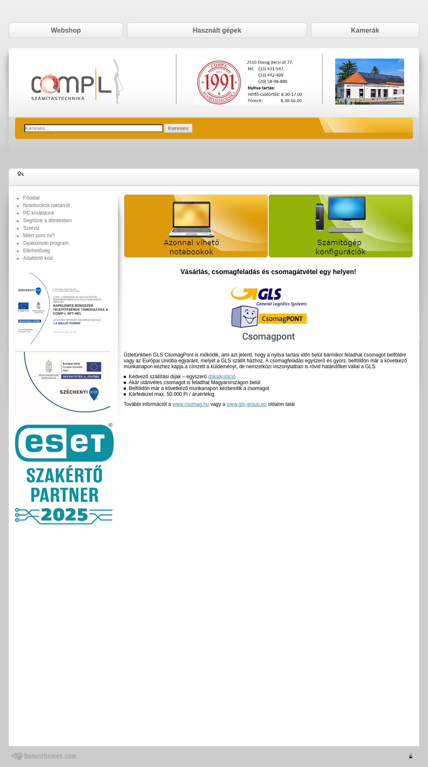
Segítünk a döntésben (47, 220)
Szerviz (31, 228)
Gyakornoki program (46, 243)
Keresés (178, 128)
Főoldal (31, 198)
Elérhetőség (36, 251)
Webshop (66, 30)
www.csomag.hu (191, 404)
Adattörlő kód (38, 258)
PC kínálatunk (38, 213)
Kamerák (365, 30)
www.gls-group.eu (246, 404)
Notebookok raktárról (46, 205)
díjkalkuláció (221, 377)
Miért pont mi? (39, 236)
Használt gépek (217, 30)
